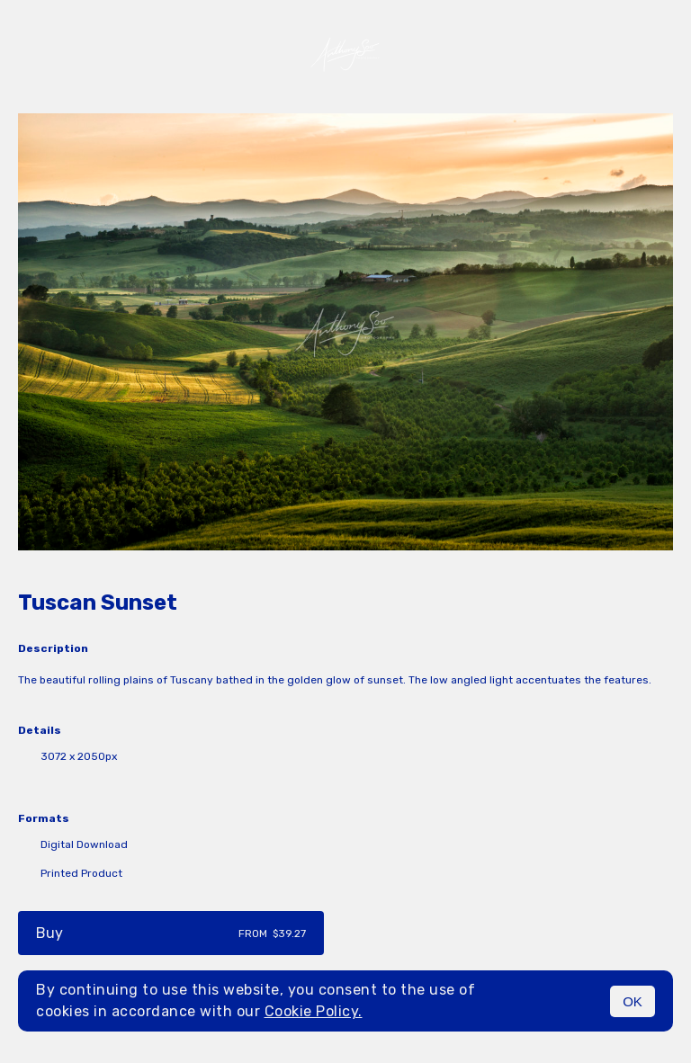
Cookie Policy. (314, 1011)
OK (632, 1001)
